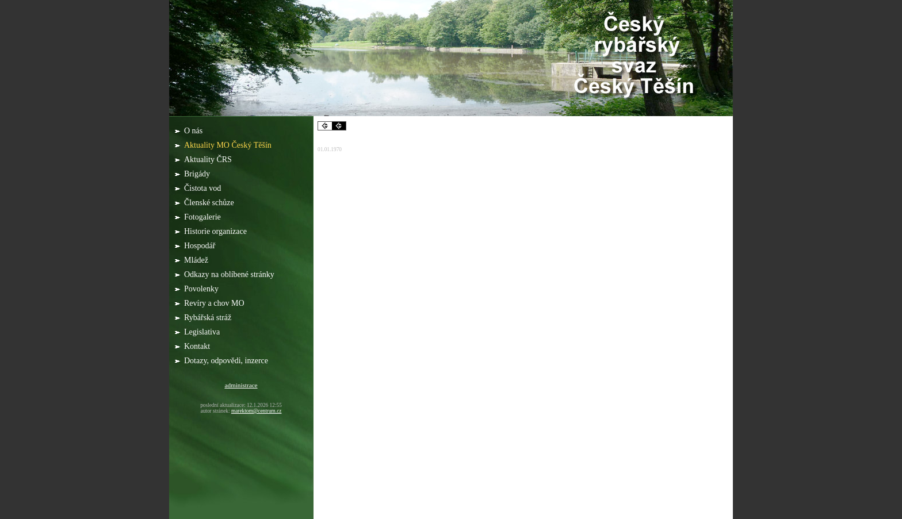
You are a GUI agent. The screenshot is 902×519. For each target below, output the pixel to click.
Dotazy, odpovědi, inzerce (227, 360)
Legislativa (203, 332)
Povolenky (202, 289)
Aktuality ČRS (209, 159)
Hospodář (200, 245)
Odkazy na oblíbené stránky (230, 274)
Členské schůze (210, 202)
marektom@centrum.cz (256, 411)
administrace (240, 385)
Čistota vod (203, 188)
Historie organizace (216, 231)
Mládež (197, 260)
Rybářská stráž (209, 317)
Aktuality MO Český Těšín (228, 145)
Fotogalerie (203, 217)
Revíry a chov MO (215, 303)
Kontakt (197, 346)
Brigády (198, 174)
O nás (194, 130)
